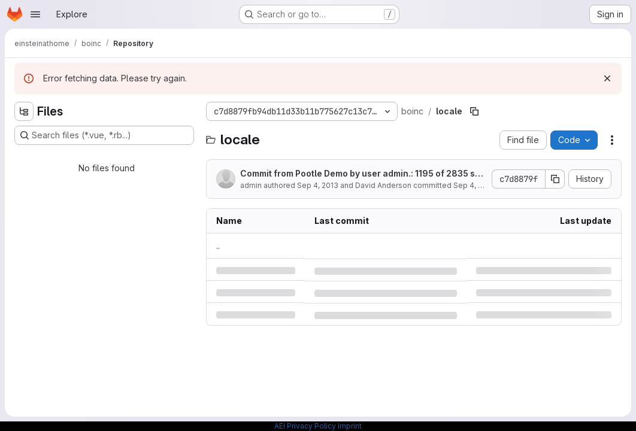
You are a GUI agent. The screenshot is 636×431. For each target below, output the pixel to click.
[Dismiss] (607, 78)
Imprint (350, 425)
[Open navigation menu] (35, 14)
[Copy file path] (474, 111)
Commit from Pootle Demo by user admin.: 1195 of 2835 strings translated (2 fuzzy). (362, 174)
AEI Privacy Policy (305, 425)
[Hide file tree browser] (24, 111)
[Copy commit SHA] (555, 179)
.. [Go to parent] (218, 246)
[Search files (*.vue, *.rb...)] (104, 135)
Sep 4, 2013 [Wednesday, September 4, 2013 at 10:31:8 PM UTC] (317, 185)
